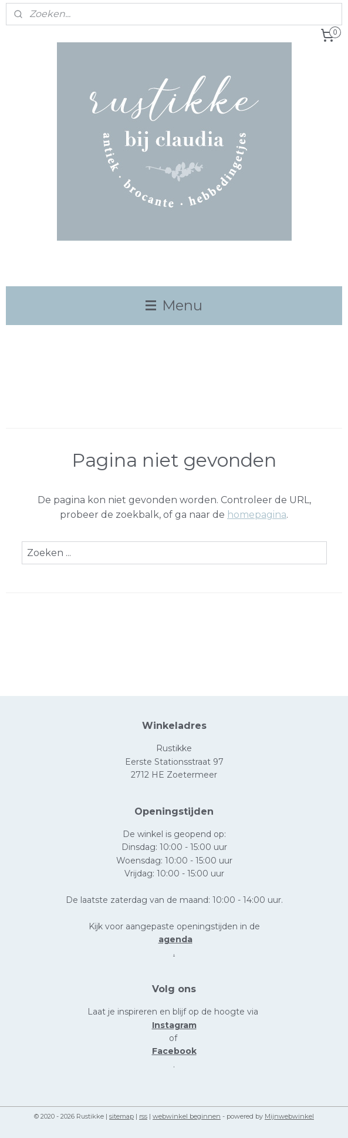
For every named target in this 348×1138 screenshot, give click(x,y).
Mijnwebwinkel (289, 1116)
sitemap (121, 1116)
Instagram (174, 1025)
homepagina (256, 514)
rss (143, 1116)
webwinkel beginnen (187, 1116)
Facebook (174, 1051)
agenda (175, 939)
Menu (174, 305)
